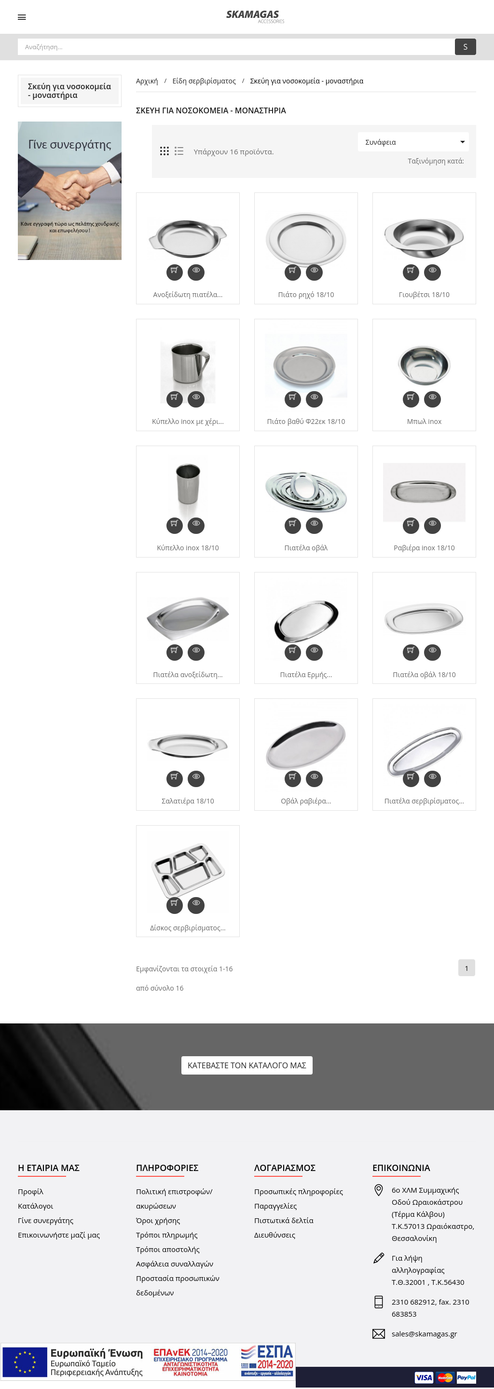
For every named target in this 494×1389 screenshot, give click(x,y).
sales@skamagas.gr (424, 1335)
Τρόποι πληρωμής (166, 1236)
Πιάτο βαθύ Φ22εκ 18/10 (306, 421)
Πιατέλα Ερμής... (306, 675)
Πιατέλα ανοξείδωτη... (188, 675)
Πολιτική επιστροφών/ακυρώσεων (174, 1200)
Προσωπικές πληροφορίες (298, 1193)
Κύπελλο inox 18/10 (188, 548)
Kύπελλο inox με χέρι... (188, 421)
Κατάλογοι (35, 1207)
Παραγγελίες (275, 1207)
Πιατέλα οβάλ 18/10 (424, 675)
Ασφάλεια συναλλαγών (174, 1265)
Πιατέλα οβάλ (306, 548)
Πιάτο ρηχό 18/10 (306, 294)
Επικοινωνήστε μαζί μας (59, 1236)
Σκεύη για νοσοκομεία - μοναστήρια (69, 90)
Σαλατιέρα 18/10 (188, 802)
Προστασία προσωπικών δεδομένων (178, 1287)
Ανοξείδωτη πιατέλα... (188, 294)
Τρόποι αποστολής (168, 1250)
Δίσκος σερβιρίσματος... (188, 929)
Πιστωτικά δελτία (284, 1221)
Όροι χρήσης (158, 1221)
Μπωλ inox (424, 421)
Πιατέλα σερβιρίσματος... (424, 802)
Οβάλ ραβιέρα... (306, 802)
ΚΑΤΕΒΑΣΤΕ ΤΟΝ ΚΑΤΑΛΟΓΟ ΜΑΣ (247, 1067)
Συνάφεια (412, 142)
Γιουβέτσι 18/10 (424, 294)
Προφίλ (30, 1193)
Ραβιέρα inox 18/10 (424, 548)
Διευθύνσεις (274, 1236)
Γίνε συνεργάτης (45, 1221)
